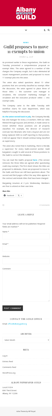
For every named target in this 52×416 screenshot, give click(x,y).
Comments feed (9, 367)
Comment (6, 268)
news (26, 42)
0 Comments (44, 205)
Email (5, 244)
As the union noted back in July (16, 116)
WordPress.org (8, 373)
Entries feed (7, 361)
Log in (4, 355)
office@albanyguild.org (17, 323)
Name (5, 231)
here (35, 160)
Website (6, 256)
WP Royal (31, 411)
